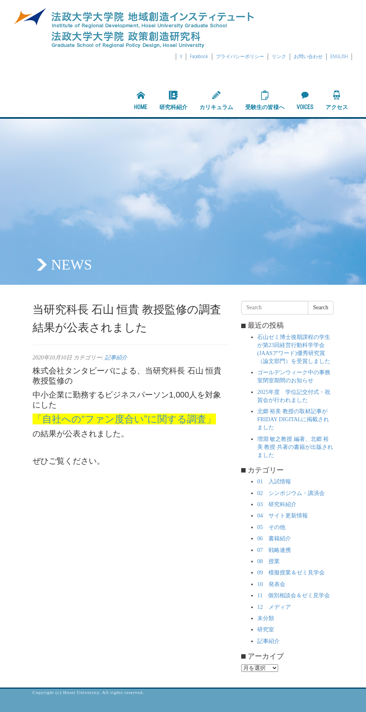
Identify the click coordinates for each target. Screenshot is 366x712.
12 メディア (274, 607)
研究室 (265, 630)
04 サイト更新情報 (282, 516)
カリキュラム (216, 100)
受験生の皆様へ (265, 100)
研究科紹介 (173, 100)
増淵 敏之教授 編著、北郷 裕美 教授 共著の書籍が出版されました (295, 447)
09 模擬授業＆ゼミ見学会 (291, 573)
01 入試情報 (274, 482)
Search (320, 307)
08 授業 (268, 561)
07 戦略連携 (274, 550)
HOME (140, 100)
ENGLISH (339, 56)
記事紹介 (116, 358)
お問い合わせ (308, 56)
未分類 (265, 618)
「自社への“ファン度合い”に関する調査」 (124, 419)
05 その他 (271, 527)
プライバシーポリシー (240, 56)
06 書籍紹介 (274, 539)
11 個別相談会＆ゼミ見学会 (293, 595)
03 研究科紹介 (277, 504)
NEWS (71, 265)
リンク (279, 56)
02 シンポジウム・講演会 (291, 493)
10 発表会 (271, 584)
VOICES (305, 100)
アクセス (336, 100)
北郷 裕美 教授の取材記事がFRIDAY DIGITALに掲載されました (293, 419)
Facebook (199, 56)
